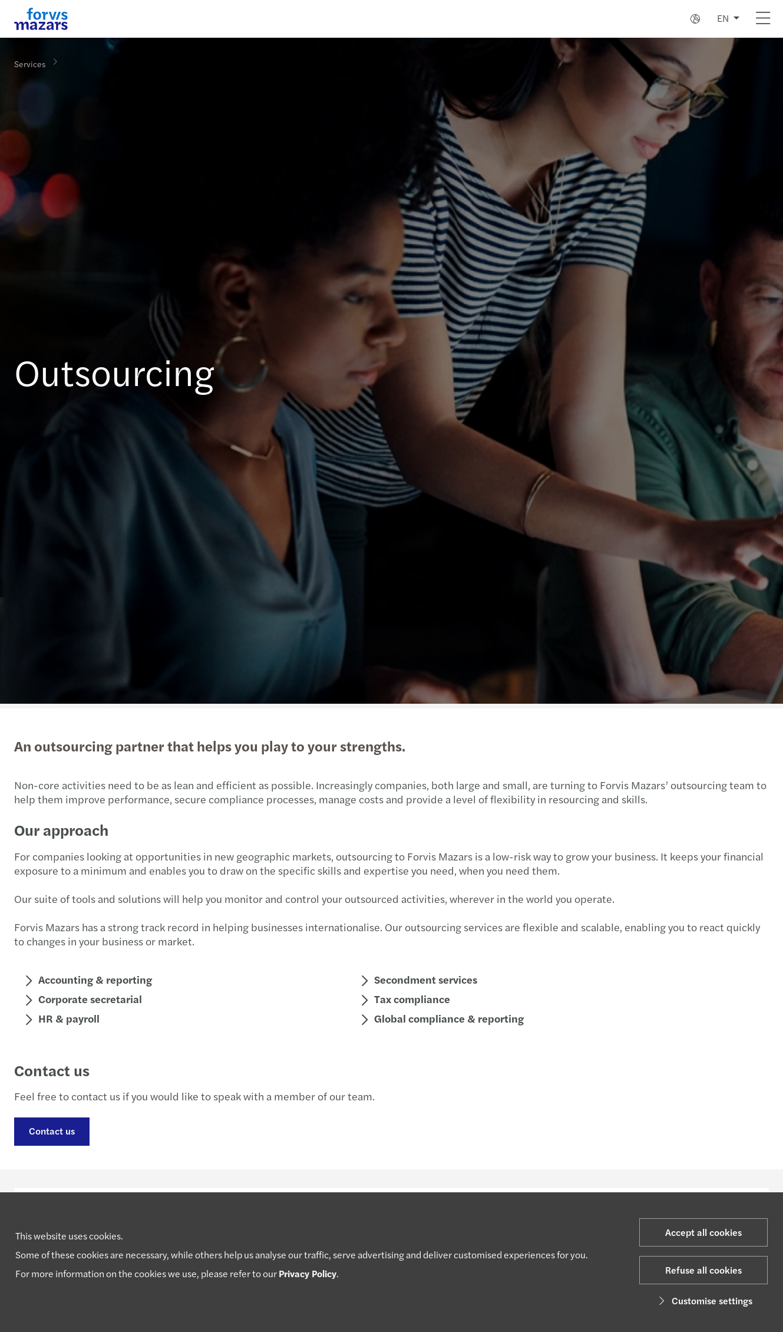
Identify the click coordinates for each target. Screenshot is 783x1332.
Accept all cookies (703, 1232)
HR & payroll (67, 1018)
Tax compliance (411, 998)
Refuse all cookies (703, 1270)
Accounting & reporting (94, 979)
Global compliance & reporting (448, 1018)
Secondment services (424, 979)
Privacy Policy (307, 1273)
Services (29, 63)
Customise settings (703, 1300)
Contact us (51, 1131)
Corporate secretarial (89, 998)
